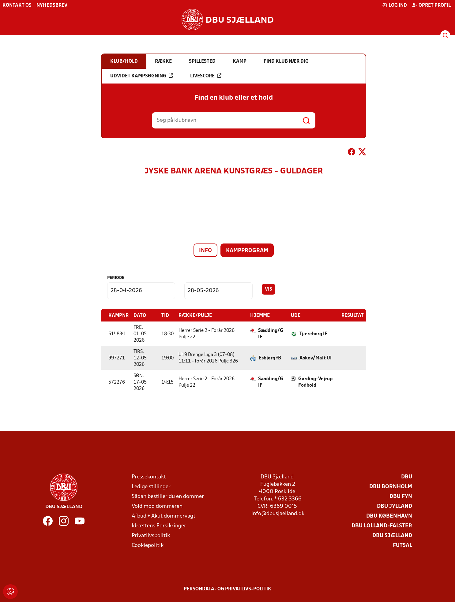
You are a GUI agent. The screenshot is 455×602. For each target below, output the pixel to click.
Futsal (402, 545)
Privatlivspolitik (151, 535)
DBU (406, 476)
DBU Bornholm (390, 486)
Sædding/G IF (270, 333)
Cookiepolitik (148, 545)
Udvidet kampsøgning (141, 75)
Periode (115, 278)
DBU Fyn (400, 496)
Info (205, 250)
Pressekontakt (149, 476)
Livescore (205, 75)
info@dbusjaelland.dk (277, 513)
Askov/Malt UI (315, 358)
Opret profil (431, 5)
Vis (268, 289)
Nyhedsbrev (51, 5)
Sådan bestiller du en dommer (168, 496)
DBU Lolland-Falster (382, 525)
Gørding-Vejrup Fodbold (315, 382)
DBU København (389, 515)
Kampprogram (247, 250)
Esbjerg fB (270, 358)
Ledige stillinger (151, 486)
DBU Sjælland (392, 535)
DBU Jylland (394, 506)
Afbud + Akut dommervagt (163, 515)
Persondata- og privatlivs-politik (227, 589)
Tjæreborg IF (313, 334)
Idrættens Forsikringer (159, 525)
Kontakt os (17, 5)
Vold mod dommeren (157, 506)
